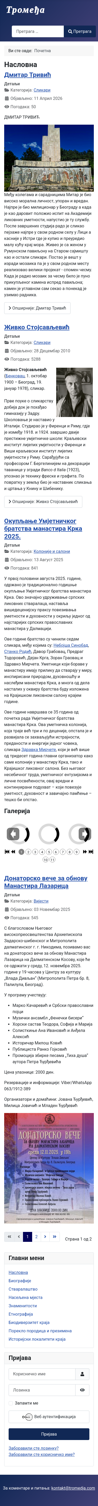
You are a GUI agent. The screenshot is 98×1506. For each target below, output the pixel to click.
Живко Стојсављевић (37, 327)
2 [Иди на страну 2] (36, 1236)
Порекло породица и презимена (40, 1330)
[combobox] (38, 31)
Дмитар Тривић (27, 74)
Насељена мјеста (26, 1297)
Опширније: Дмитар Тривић (37, 308)
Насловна (18, 1272)
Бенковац (15, 375)
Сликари (42, 90)
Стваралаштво (23, 1289)
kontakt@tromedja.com (73, 1488)
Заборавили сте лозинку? (34, 1448)
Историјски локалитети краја (37, 1339)
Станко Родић (17, 651)
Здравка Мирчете (38, 749)
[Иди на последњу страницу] (54, 1237)
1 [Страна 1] (27, 1236)
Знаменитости (23, 1305)
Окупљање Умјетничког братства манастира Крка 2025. (43, 528)
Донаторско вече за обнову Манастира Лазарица (45, 882)
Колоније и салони (52, 551)
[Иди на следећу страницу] (45, 1237)
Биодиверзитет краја (29, 1322)
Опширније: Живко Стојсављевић (43, 501)
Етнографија (21, 1314)
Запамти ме (26, 1403)
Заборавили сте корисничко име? (42, 1454)
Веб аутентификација (49, 1417)
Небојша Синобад (71, 645)
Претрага (79, 31)
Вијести (41, 901)
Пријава (49, 1434)
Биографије (20, 1280)
